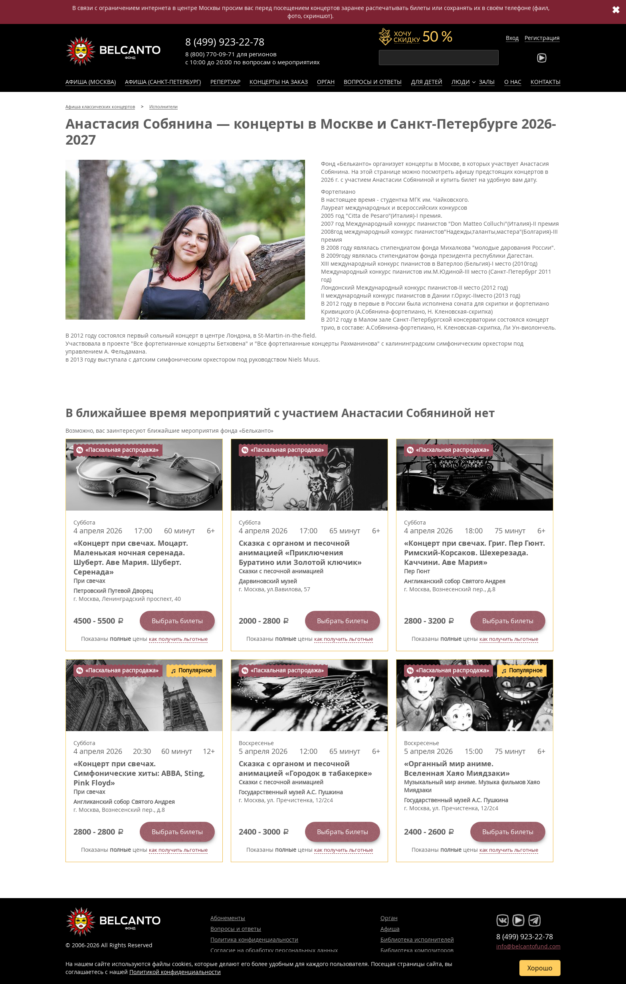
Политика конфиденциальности (254, 939)
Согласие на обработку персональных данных (274, 950)
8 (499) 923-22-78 (224, 41)
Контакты (546, 81)
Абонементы (227, 918)
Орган (326, 81)
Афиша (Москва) (90, 81)
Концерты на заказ (279, 81)
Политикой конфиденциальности (175, 972)
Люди (461, 81)
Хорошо (540, 968)
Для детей (426, 81)
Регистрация (542, 38)
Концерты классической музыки (113, 51)
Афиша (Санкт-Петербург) (163, 81)
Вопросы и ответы (373, 81)
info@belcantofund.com (528, 946)
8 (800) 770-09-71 (210, 54)
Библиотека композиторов (417, 950)
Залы (487, 81)
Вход (512, 38)
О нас (512, 81)
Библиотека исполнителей (417, 939)
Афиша (390, 928)
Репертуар (225, 81)
